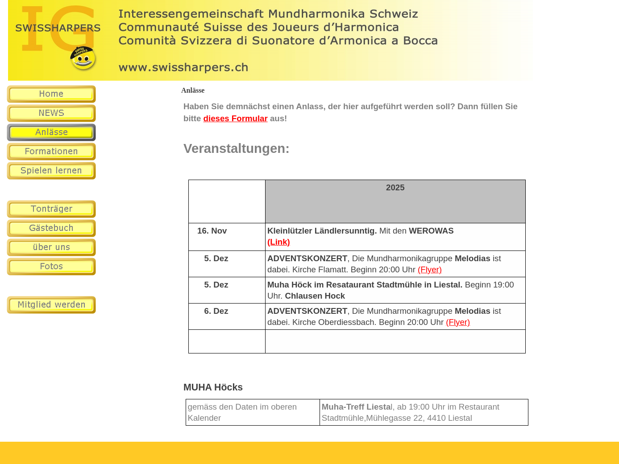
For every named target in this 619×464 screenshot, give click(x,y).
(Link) (278, 241)
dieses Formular (236, 118)
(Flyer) (430, 269)
